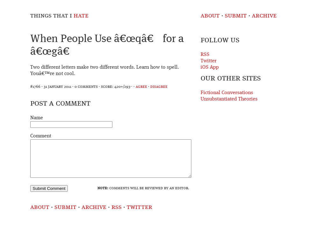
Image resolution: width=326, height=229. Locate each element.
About (210, 15)
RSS (205, 54)
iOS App (210, 67)
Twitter (208, 61)
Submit (236, 15)
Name (36, 118)
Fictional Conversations (227, 92)
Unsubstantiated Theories (229, 99)
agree (141, 87)
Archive (264, 15)
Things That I (59, 15)
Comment (40, 136)
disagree (158, 87)
